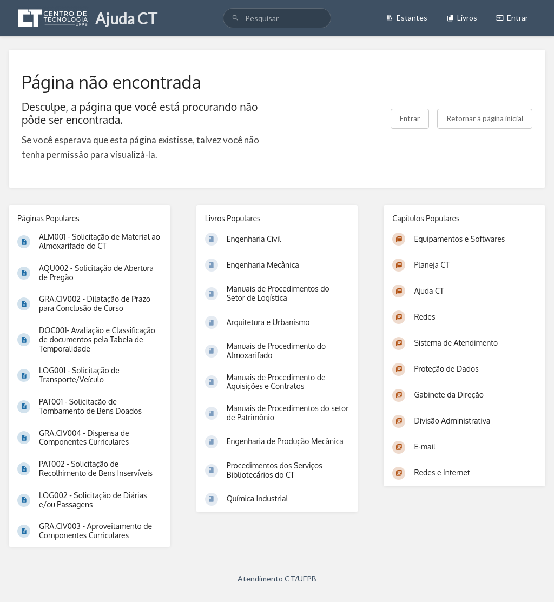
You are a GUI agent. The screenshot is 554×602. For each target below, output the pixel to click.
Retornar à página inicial (484, 118)
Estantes (406, 17)
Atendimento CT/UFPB (277, 578)
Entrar (512, 17)
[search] (277, 18)
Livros (461, 17)
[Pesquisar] (235, 18)
